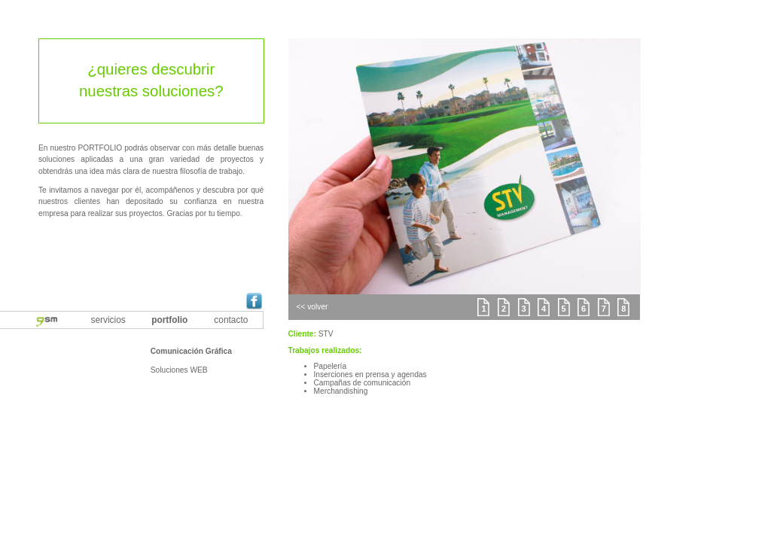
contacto (231, 320)
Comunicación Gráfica (191, 351)
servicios (108, 320)
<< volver (312, 307)
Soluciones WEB (179, 370)
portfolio (169, 320)
